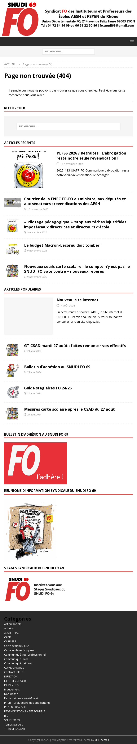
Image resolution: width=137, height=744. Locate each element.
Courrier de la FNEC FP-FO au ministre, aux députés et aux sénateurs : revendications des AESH (75, 201)
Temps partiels (13, 724)
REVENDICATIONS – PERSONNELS (24, 711)
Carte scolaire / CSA (16, 646)
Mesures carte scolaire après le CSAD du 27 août (69, 409)
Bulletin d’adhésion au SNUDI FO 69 (57, 366)
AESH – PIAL (11, 633)
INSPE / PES (11, 685)
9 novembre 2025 (37, 232)
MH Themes (102, 740)
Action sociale (13, 624)
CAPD (7, 637)
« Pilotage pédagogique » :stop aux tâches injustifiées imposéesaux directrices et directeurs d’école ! (75, 224)
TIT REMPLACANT (14, 729)
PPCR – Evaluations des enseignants (27, 703)
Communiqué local (16, 659)
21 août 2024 (34, 350)
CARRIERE (10, 641)
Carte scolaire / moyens (19, 650)
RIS (6, 716)
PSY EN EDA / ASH (15, 707)
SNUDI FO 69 (12, 720)
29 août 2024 (34, 414)
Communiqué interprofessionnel (25, 654)
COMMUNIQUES (14, 667)
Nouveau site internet (77, 299)
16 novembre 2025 (72, 164)
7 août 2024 (67, 305)
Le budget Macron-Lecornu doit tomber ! (63, 245)
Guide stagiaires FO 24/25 (48, 387)
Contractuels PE (14, 672)
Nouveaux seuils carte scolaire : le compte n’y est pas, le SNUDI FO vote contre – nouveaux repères (77, 269)
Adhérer (9, 628)
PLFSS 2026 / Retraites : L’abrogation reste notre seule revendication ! (91, 155)
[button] (131, 41)
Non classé (11, 694)
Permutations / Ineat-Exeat (21, 698)
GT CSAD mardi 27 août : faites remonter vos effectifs (75, 345)
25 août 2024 (34, 393)
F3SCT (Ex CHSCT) (15, 681)
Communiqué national (18, 663)
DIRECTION (11, 676)
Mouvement (11, 689)
